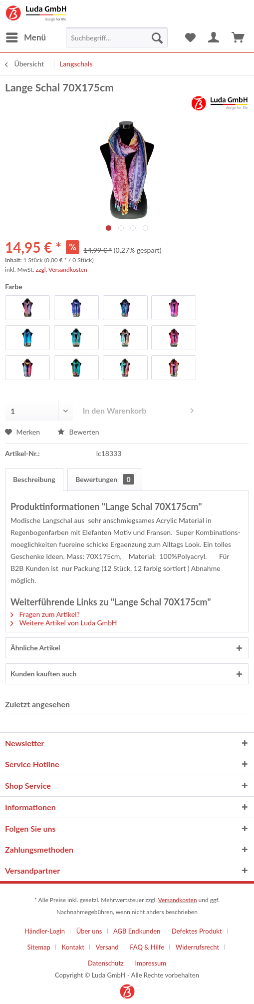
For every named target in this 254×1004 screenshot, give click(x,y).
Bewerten (78, 432)
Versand (106, 947)
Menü (26, 35)
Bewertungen (104, 479)
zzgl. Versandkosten (61, 269)
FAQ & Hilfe (147, 947)
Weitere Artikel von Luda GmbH (63, 622)
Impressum (150, 963)
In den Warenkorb (138, 409)
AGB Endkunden (136, 931)
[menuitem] (25, 37)
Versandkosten (177, 900)
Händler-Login (44, 931)
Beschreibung (34, 479)
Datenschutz (106, 963)
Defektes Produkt (197, 931)
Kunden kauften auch (43, 673)
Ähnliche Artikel (35, 647)
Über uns (89, 931)
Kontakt (72, 947)
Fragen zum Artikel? (45, 614)
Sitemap (38, 947)
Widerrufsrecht (197, 947)
